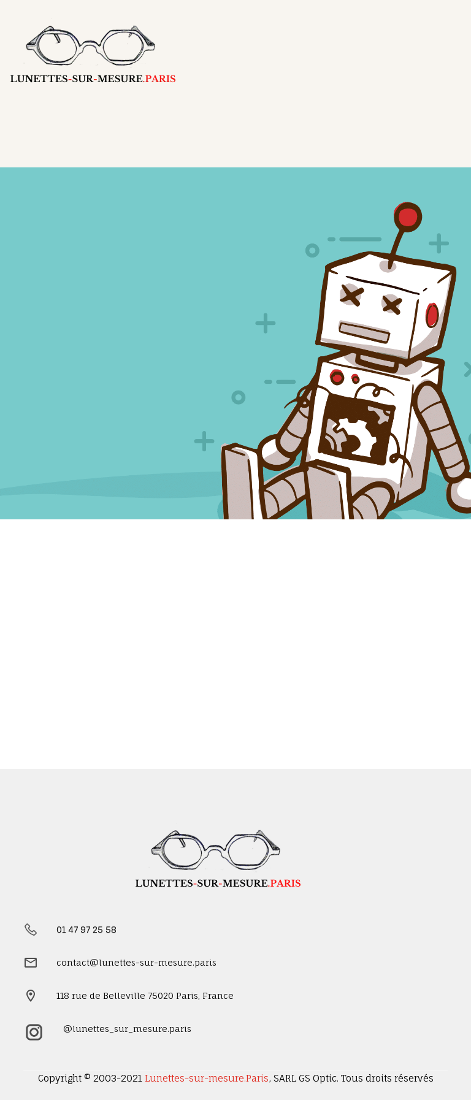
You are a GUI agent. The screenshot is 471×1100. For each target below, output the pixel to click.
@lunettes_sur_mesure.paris (127, 1028)
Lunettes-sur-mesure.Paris (207, 1078)
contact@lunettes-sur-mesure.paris (136, 962)
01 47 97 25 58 (86, 929)
